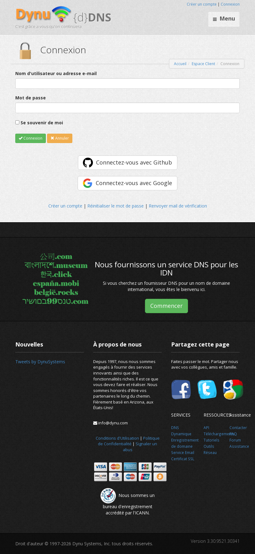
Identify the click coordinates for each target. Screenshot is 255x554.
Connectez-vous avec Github (134, 162)
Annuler (60, 138)
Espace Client (203, 63)
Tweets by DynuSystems (40, 362)
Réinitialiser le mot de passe (115, 206)
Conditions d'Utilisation (117, 438)
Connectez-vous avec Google (134, 183)
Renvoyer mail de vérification (178, 206)
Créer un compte (202, 4)
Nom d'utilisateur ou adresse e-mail (56, 73)
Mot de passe (30, 98)
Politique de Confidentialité (129, 441)
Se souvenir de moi (42, 123)
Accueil (180, 63)
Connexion (230, 4)
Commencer (166, 305)
